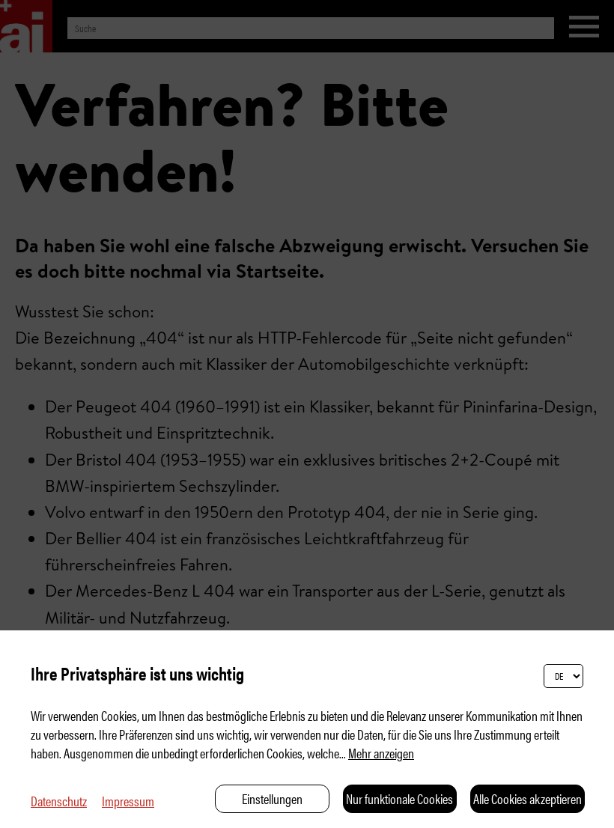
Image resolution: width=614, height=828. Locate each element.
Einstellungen (272, 798)
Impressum (128, 800)
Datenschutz (59, 800)
